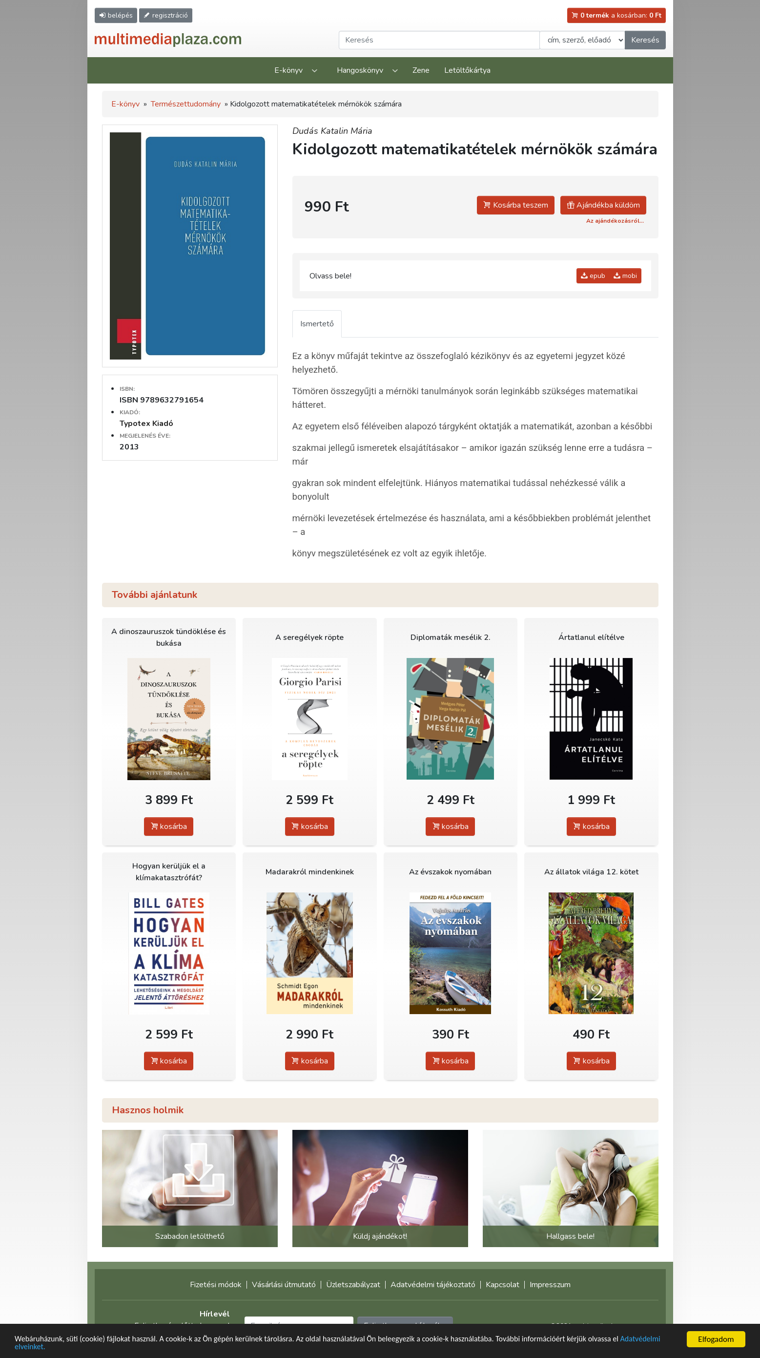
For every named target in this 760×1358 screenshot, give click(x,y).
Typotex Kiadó (146, 423)
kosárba (168, 826)
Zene (421, 70)
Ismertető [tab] (317, 323)
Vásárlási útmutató (284, 1284)
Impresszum (550, 1284)
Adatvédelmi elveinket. (53, 1347)
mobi (625, 275)
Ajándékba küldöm (603, 205)
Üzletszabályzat (353, 1284)
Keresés (645, 40)
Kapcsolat (502, 1284)
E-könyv (288, 70)
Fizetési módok (216, 1284)
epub (593, 275)
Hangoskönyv (360, 70)
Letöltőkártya (467, 70)
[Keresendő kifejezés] (439, 40)
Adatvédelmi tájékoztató (432, 1284)
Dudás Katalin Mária (332, 131)
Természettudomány (186, 104)
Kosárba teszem (515, 205)
